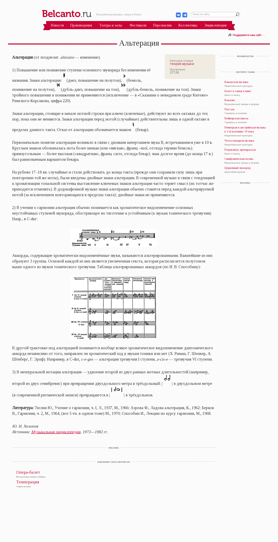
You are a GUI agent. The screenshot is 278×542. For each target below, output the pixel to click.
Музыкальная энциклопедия (55, 432)
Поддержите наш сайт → (249, 35)
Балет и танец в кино (237, 91)
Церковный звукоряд (237, 167)
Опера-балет (28, 472)
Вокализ (229, 100)
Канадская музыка (236, 82)
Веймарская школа (236, 118)
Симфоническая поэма (238, 158)
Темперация (27, 482)
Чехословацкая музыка (239, 140)
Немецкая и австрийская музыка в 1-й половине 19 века (245, 129)
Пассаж (229, 109)
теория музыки (182, 63)
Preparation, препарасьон (240, 149)
